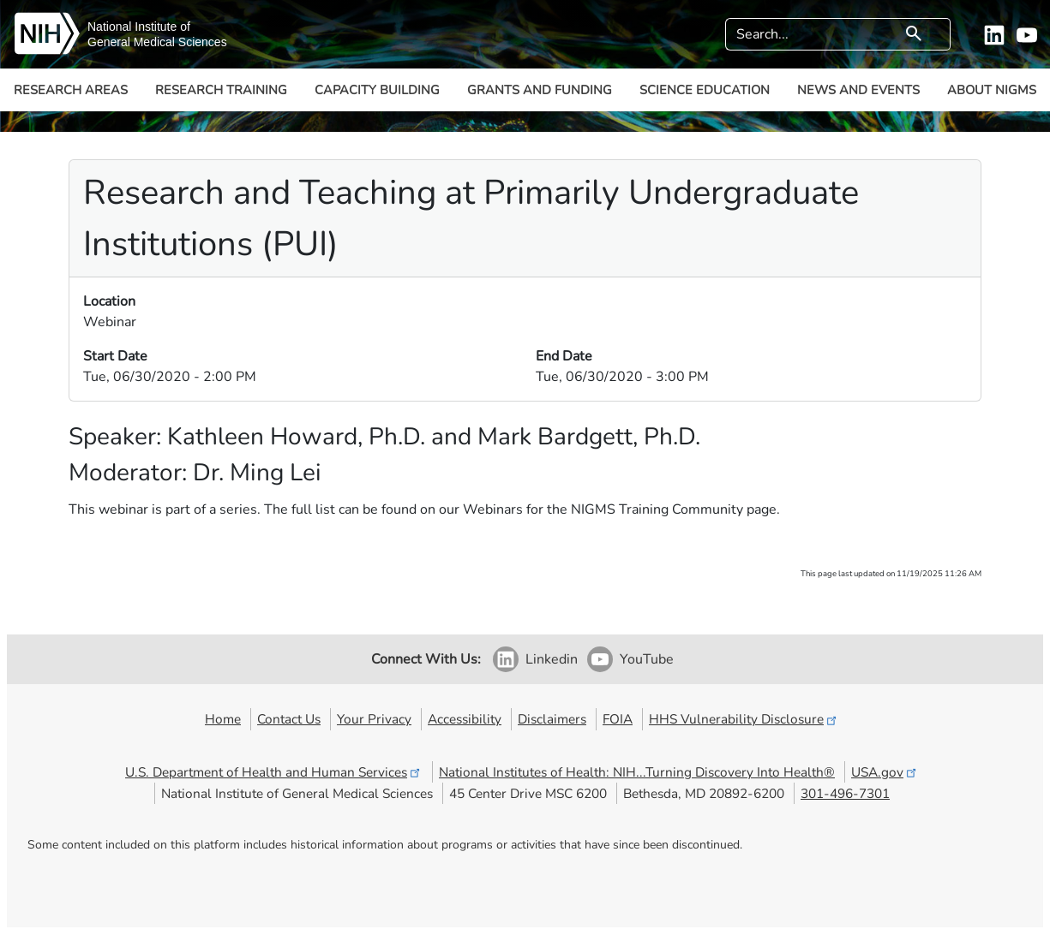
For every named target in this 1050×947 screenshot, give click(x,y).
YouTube (647, 659)
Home (223, 719)
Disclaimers (552, 719)
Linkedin (551, 659)
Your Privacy (374, 719)
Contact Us (289, 719)
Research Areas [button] (71, 89)
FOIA (618, 719)
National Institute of (138, 26)
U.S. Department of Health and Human (274, 772)
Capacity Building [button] (377, 89)
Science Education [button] (704, 89)
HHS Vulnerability (744, 719)
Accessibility (464, 719)
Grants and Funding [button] (539, 89)
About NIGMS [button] (991, 89)
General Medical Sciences (157, 42)
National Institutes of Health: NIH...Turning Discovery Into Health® (637, 772)
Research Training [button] (221, 89)
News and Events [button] (858, 89)
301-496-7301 (845, 793)
